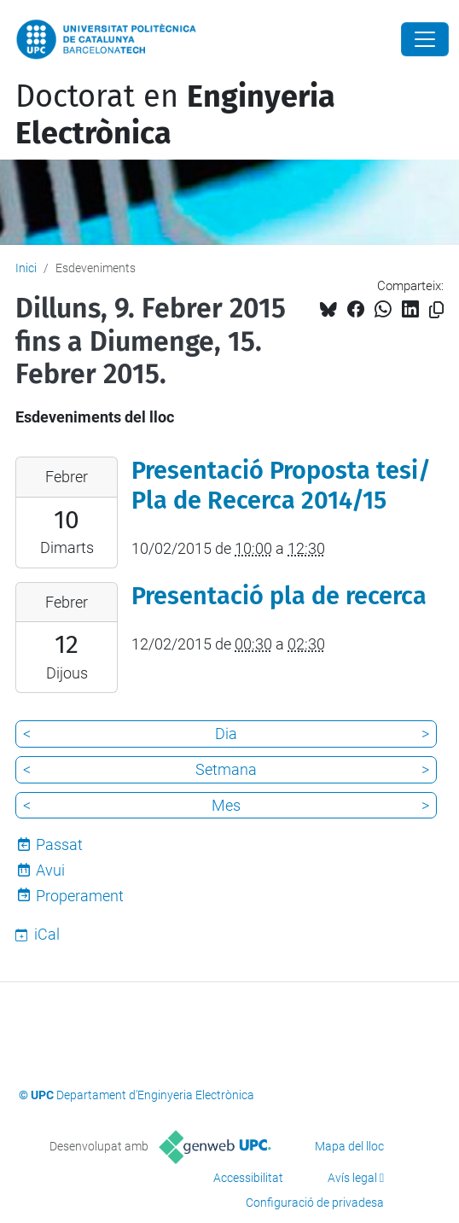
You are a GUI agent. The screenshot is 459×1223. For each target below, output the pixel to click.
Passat (59, 844)
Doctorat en (175, 115)
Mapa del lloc (349, 1146)
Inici (26, 268)
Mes (226, 805)
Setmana (226, 769)
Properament (80, 896)
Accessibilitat (248, 1178)
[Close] (425, 39)
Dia (226, 734)
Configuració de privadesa (315, 1202)
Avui (50, 870)
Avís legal (352, 1178)
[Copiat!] (436, 310)
